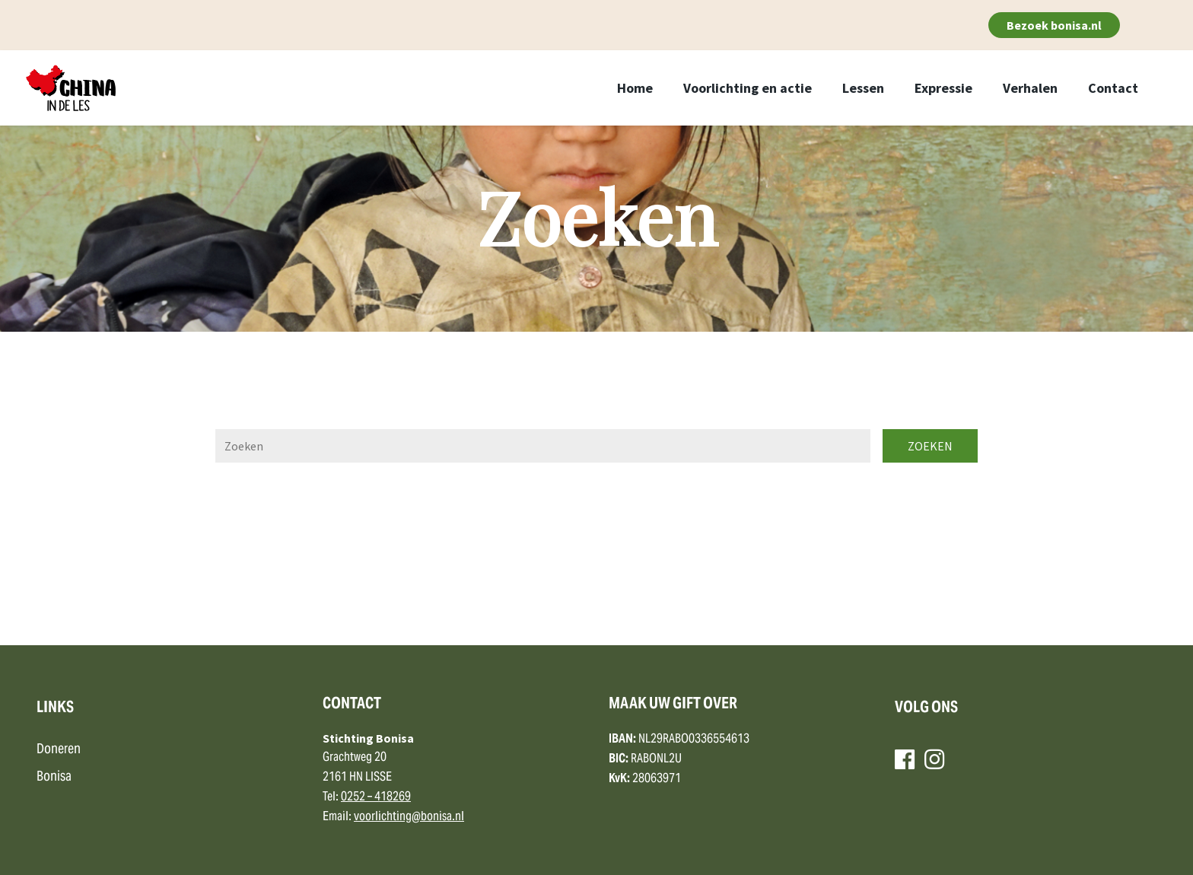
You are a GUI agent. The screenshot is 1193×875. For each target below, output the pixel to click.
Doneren (59, 750)
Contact (1113, 88)
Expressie (943, 88)
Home (635, 88)
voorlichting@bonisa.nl (409, 817)
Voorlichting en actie (747, 88)
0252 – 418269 (376, 797)
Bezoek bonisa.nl (1054, 25)
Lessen (863, 88)
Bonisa (54, 777)
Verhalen (1030, 88)
